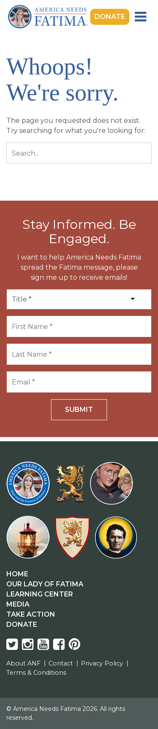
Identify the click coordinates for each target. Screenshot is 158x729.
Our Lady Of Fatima (44, 584)
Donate (109, 17)
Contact (60, 663)
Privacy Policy (102, 663)
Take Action (30, 614)
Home (17, 574)
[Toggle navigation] (140, 17)
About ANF (23, 663)
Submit (79, 410)
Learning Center (39, 594)
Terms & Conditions (36, 672)
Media (17, 604)
